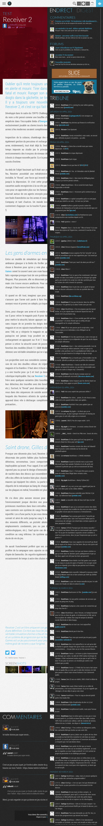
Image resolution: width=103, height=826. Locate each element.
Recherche (75, 4)
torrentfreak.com (84, 247)
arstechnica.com (72, 215)
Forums (57, 44)
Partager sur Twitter (7, 653)
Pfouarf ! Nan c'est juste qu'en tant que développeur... (73, 30)
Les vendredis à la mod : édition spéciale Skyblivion (74, 28)
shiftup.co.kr (70, 578)
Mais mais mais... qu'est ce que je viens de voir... (71, 57)
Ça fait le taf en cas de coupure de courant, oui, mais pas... (74, 23)
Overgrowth (45, 121)
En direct (62, 10)
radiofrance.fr (82, 241)
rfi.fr (67, 148)
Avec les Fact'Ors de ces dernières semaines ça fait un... (73, 64)
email (13, 27)
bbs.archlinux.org (76, 296)
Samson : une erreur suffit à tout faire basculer (72, 36)
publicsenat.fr (60, 627)
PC (6, 657)
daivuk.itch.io (86, 724)
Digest (86, 10)
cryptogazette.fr (75, 116)
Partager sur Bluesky (13, 653)
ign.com (75, 210)
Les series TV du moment (65, 55)
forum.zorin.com (84, 383)
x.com (86, 584)
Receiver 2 (40, 376)
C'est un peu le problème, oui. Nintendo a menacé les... (73, 50)
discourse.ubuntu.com (86, 376)
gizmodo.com (64, 125)
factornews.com (61, 568)
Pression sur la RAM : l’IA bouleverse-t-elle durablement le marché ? (77, 21)
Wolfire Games (13, 657)
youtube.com (65, 173)
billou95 (13, 24)
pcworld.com (69, 107)
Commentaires (63, 17)
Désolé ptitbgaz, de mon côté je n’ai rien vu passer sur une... (75, 38)
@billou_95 (22, 27)
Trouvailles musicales (63, 62)
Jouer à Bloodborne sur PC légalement (70, 48)
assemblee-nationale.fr (64, 640)
